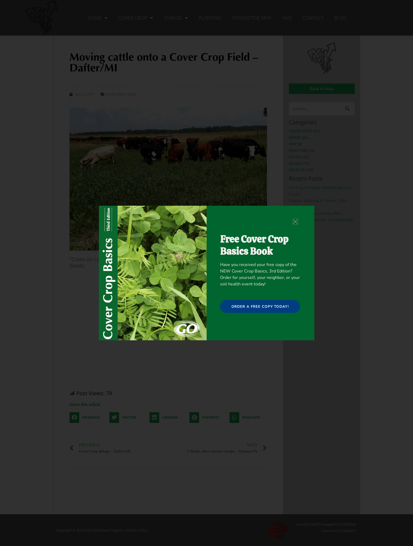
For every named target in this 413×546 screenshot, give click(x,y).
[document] (206, 273)
